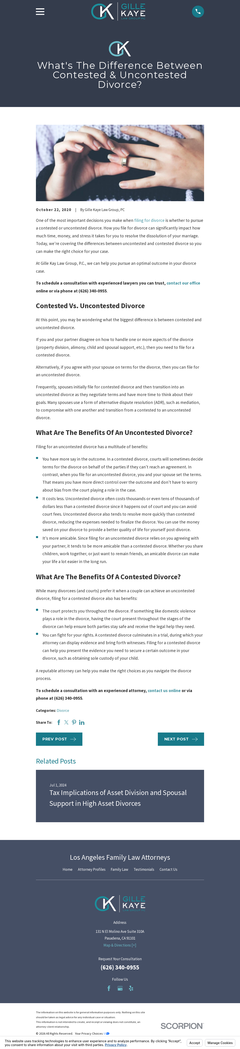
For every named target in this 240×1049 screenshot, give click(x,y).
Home (68, 869)
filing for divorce (149, 220)
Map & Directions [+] (119, 945)
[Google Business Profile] (120, 988)
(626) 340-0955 (120, 967)
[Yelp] (131, 988)
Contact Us (168, 869)
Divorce (63, 710)
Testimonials (144, 869)
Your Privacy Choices (92, 1033)
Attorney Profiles (92, 869)
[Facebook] (109, 988)
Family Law (119, 869)
